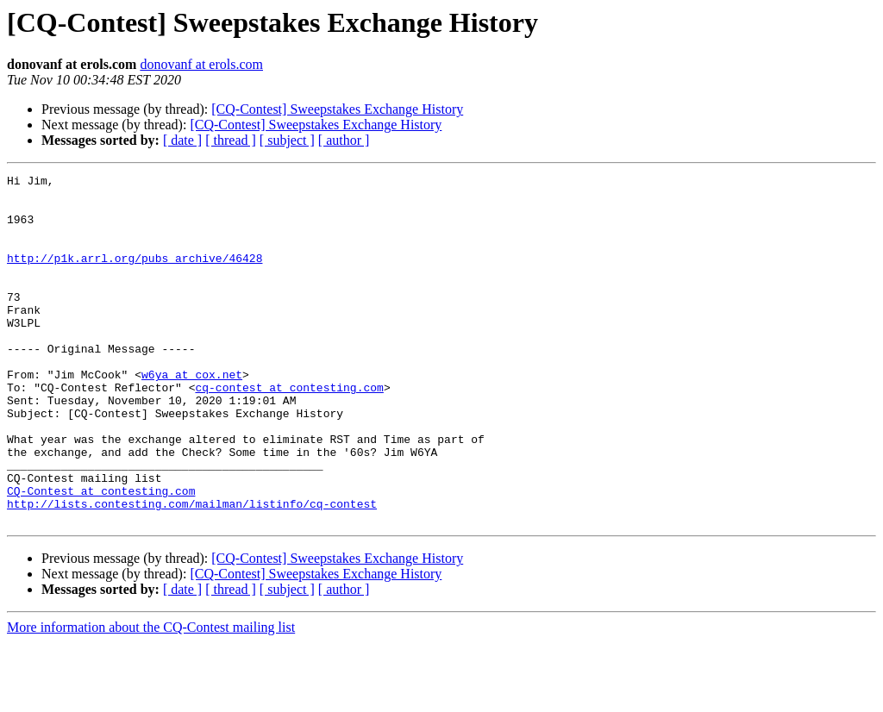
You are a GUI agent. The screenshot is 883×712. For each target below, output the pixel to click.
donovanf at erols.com (201, 64)
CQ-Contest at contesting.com (101, 555)
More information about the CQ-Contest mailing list (151, 697)
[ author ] (344, 140)
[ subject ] (287, 140)
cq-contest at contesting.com (289, 431)
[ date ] (182, 140)
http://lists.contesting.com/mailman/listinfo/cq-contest (192, 570)
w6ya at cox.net (191, 415)
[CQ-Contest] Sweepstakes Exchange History (337, 109)
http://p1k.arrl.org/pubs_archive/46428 (134, 276)
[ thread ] (230, 140)
